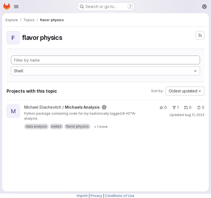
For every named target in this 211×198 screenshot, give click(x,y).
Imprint (82, 196)
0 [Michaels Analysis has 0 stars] (163, 107)
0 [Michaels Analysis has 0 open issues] (200, 107)
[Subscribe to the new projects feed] (200, 35)
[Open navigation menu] (16, 6)
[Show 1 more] (100, 126)
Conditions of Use (119, 196)
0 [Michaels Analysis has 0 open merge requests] (187, 107)
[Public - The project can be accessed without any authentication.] (104, 107)
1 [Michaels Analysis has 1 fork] (175, 107)
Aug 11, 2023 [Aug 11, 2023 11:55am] (194, 115)
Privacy (96, 196)
